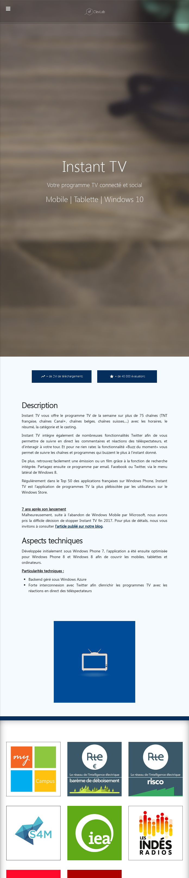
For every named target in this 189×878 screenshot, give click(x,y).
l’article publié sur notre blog (78, 526)
